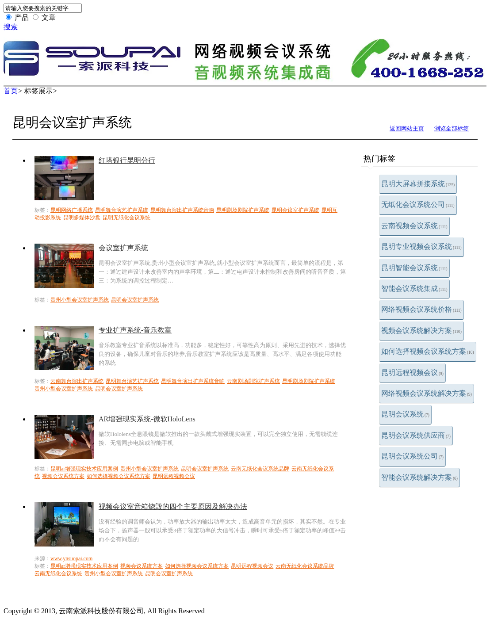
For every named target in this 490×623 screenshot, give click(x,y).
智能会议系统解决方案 (419, 477)
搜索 (11, 27)
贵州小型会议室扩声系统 (79, 300)
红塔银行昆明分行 (127, 160)
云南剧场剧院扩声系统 (253, 381)
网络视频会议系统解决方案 (426, 393)
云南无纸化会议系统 (58, 573)
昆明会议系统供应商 (416, 435)
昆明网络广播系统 (71, 210)
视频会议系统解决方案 (421, 330)
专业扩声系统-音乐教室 (135, 330)
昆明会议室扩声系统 (295, 210)
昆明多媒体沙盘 (81, 217)
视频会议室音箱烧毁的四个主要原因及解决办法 (173, 506)
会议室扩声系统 (123, 248)
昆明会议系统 (405, 414)
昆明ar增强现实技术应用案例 (84, 469)
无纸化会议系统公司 (418, 204)
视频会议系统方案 (63, 476)
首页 (11, 91)
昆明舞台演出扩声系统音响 (182, 210)
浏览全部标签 (451, 128)
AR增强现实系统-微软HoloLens (147, 419)
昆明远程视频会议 (412, 372)
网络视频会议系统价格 (421, 309)
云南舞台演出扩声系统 (76, 381)
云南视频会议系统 (414, 225)
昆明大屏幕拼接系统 (418, 183)
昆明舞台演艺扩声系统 (121, 210)
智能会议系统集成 (414, 288)
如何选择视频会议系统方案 (427, 351)
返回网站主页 (407, 128)
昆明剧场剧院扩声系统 (242, 210)
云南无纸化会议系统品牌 (260, 469)
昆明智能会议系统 (414, 267)
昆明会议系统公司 (412, 456)
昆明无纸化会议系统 (126, 217)
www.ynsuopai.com (71, 558)
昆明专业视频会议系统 (421, 246)
